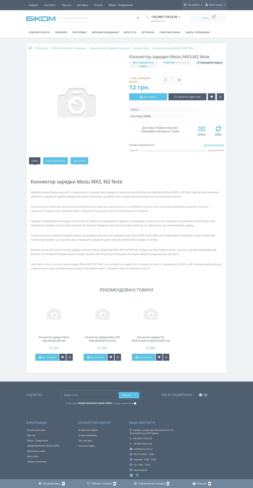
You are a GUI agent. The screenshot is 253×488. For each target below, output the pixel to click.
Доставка (49, 5)
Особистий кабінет (88, 430)
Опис (35, 160)
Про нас (33, 5)
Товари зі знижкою (37, 461)
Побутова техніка (170, 32)
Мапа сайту (33, 456)
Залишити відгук (211, 62)
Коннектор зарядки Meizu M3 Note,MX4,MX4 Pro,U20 (102, 338)
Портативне (79, 32)
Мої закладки (85, 440)
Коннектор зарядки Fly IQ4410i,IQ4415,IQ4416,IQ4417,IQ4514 (150, 338)
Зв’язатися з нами (36, 451)
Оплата (66, 5)
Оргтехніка (148, 32)
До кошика (47, 357)
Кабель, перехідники (198, 32)
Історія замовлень (88, 435)
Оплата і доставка (36, 430)
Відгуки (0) (79, 160)
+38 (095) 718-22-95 (141, 438)
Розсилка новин (87, 445)
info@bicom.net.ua (141, 448)
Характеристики (55, 160)
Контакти (128, 5)
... (216, 32)
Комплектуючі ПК (39, 32)
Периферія (61, 32)
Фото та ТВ (130, 32)
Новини (112, 5)
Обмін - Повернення (89, 5)
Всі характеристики (214, 144)
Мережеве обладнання (105, 32)
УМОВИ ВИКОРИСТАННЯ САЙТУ (43, 445)
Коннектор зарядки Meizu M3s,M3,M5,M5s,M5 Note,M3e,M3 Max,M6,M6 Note (54, 338)
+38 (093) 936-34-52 (141, 443)
